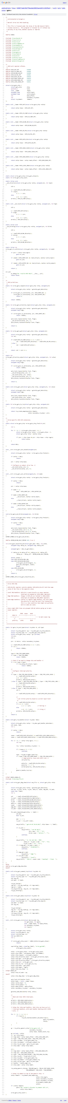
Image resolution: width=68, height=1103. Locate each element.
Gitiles (10, 1100)
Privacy (14, 1100)
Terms (19, 1100)
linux (13, 8)
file (35, 14)
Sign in (64, 2)
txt (61, 1100)
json (65, 1100)
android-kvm (6, 8)
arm (59, 8)
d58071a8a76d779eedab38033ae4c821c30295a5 (33, 8)
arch (54, 8)
